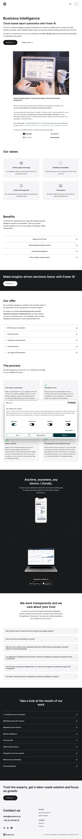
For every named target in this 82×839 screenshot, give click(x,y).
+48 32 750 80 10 (11, 820)
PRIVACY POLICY (74, 834)
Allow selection (41, 435)
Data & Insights (43, 815)
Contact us (10, 42)
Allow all (64, 435)
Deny (17, 435)
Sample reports (27, 42)
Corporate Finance (44, 812)
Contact (41, 826)
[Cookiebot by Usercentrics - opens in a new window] (69, 403)
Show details (69, 430)
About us (41, 823)
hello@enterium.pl (11, 816)
